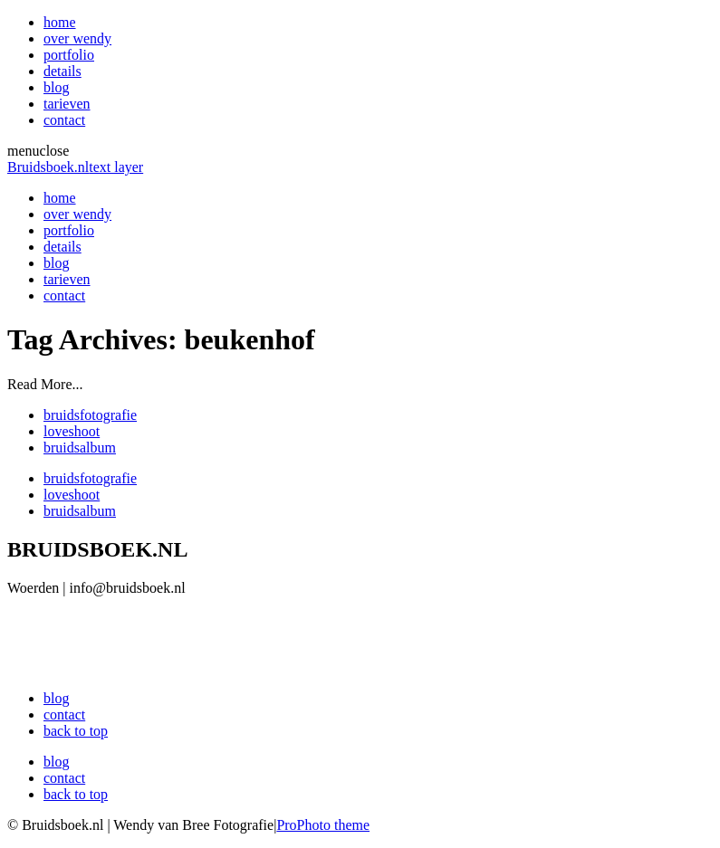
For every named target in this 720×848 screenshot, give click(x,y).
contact (64, 120)
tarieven (67, 103)
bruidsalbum (79, 447)
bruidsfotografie (90, 415)
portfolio (68, 54)
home (59, 22)
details (62, 71)
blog (56, 87)
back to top (75, 730)
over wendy (77, 38)
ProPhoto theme (323, 825)
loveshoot (71, 431)
